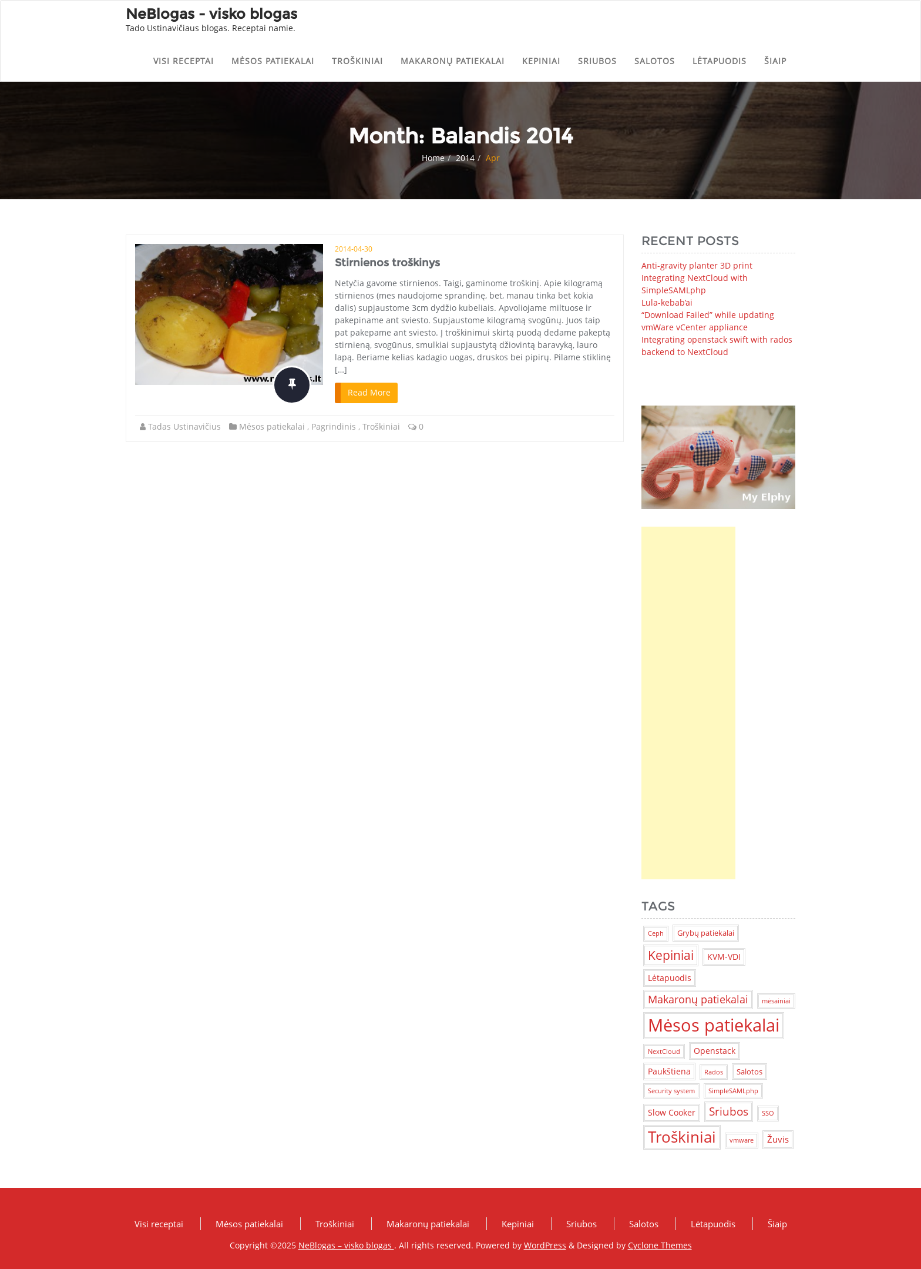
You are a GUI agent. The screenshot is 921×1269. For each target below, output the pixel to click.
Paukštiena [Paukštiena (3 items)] (669, 1071)
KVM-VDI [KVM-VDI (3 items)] (724, 956)
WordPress (545, 1245)
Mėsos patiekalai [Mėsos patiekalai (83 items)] (713, 1025)
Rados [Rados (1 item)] (713, 1072)
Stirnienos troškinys (387, 262)
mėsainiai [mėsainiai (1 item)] (776, 1001)
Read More (369, 392)
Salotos (654, 60)
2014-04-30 (353, 249)
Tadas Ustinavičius (184, 426)
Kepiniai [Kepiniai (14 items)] (671, 955)
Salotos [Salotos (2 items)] (749, 1071)
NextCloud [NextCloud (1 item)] (664, 1051)
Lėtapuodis (720, 60)
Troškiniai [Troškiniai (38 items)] (682, 1137)
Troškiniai (357, 60)
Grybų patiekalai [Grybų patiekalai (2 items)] (705, 933)
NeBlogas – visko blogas (346, 1245)
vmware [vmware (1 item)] (742, 1140)
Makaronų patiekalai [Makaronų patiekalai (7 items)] (698, 999)
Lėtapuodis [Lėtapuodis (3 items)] (669, 977)
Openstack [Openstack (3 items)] (714, 1050)
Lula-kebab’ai (667, 302)
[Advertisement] (688, 703)
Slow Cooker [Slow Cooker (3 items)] (671, 1112)
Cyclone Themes (660, 1245)
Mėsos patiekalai (272, 60)
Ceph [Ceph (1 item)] (656, 933)
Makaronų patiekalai (453, 60)
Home (433, 157)
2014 (465, 157)
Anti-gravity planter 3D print (696, 265)
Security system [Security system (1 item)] (671, 1091)
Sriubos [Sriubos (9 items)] (728, 1111)
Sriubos (597, 60)
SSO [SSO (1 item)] (768, 1113)
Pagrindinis (333, 426)
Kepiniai (541, 60)
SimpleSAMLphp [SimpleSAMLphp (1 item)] (733, 1091)
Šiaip (775, 60)
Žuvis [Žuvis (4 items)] (778, 1139)
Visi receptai (183, 60)
